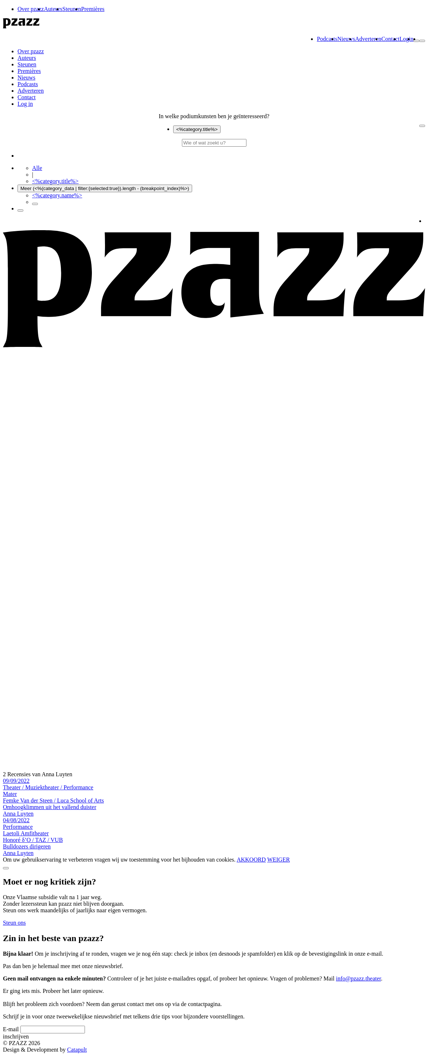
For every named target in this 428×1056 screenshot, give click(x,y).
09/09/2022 (48, 784)
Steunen (71, 9)
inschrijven (16, 1036)
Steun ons (14, 923)
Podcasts (327, 39)
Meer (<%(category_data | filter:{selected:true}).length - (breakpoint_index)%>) (104, 188)
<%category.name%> (57, 195)
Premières (93, 9)
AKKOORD (251, 859)
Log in (25, 104)
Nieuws (346, 39)
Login (406, 39)
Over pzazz (30, 9)
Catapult (77, 1050)
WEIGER (278, 859)
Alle (37, 168)
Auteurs (53, 9)
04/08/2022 (18, 823)
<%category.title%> (197, 129)
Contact (390, 39)
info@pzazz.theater (358, 978)
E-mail (11, 1029)
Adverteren (368, 39)
